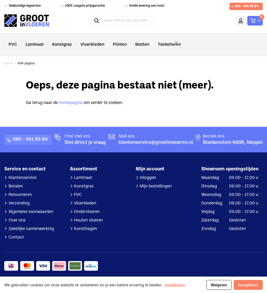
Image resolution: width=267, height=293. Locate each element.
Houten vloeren (88, 213)
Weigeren (216, 285)
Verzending (19, 196)
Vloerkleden (85, 41)
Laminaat (32, 41)
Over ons (17, 213)
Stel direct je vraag (85, 135)
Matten (129, 41)
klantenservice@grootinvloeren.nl (156, 135)
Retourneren (20, 187)
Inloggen (148, 170)
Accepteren (247, 285)
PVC (12, 41)
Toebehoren (159, 41)
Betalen (16, 179)
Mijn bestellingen (156, 179)
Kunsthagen (85, 221)
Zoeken (89, 20)
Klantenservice (22, 170)
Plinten (109, 41)
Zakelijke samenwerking (31, 221)
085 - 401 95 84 (246, 6)
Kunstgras (57, 41)
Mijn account (230, 20)
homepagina (71, 95)
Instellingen (175, 285)
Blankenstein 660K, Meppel (233, 135)
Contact (16, 230)
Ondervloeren (87, 204)
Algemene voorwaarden (31, 204)
